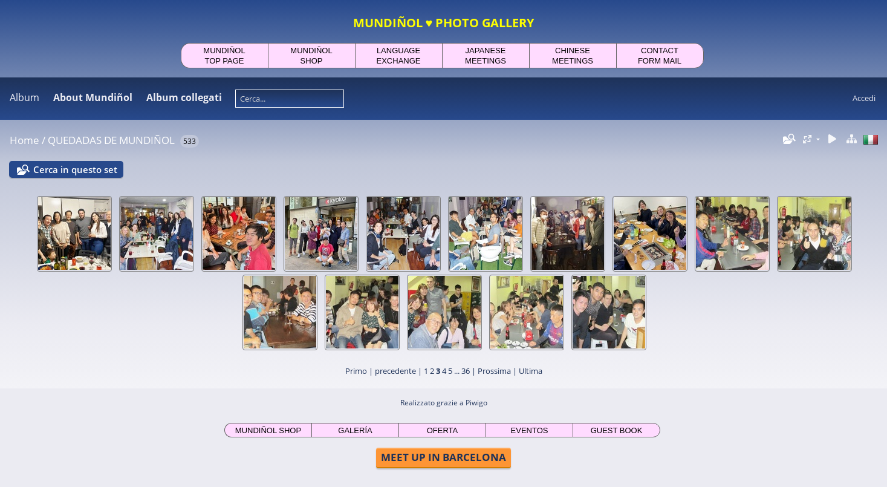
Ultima (530, 370)
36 (465, 370)
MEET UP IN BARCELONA (443, 457)
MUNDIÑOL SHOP (268, 430)
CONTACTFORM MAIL (659, 55)
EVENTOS (529, 430)
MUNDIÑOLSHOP (311, 55)
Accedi (864, 98)
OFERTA (442, 430)
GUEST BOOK (617, 430)
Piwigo (476, 402)
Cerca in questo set (75, 169)
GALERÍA (355, 430)
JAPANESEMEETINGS (485, 55)
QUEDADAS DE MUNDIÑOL (111, 140)
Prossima (494, 370)
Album (24, 97)
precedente (395, 370)
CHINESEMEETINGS (572, 55)
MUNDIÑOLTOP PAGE (224, 55)
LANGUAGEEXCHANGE (399, 55)
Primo (356, 370)
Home (24, 140)
